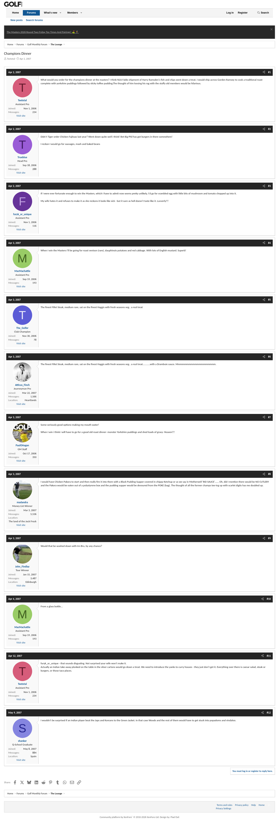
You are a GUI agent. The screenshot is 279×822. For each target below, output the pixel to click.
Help (253, 805)
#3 (269, 185)
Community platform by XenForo (129, 817)
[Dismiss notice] (271, 30)
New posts (17, 20)
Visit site (20, 115)
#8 (269, 474)
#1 (269, 72)
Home (15, 12)
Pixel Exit (175, 817)
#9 (269, 538)
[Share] (264, 72)
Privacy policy (241, 805)
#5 (269, 299)
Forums (31, 12)
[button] (60, 13)
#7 (269, 417)
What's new (50, 12)
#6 (269, 356)
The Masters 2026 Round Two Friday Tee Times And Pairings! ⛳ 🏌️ (43, 32)
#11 (269, 655)
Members (72, 12)
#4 (269, 242)
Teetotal (11, 58)
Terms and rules (224, 805)
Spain (33, 756)
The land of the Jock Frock (22, 521)
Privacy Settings (223, 808)
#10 (269, 598)
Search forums (34, 20)
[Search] (263, 13)
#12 (269, 712)
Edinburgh (30, 581)
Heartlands (30, 400)
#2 (269, 129)
